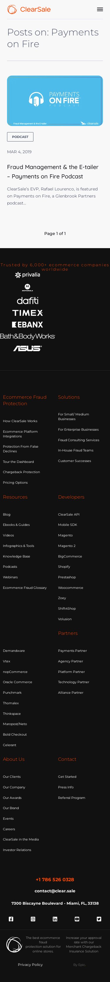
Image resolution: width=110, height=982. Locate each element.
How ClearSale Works (20, 421)
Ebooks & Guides (16, 525)
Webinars (10, 577)
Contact (67, 759)
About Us (14, 759)
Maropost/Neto (15, 724)
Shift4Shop (67, 608)
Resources (15, 497)
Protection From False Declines (20, 448)
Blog (7, 514)
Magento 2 (66, 546)
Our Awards (12, 798)
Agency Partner (70, 661)
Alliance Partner (70, 693)
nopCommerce (15, 672)
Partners (68, 633)
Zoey (62, 598)
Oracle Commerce (17, 682)
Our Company (14, 787)
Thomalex (11, 703)
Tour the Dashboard (18, 462)
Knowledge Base (16, 556)
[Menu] (100, 9)
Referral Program (71, 798)
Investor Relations (17, 850)
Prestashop (67, 577)
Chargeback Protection (21, 472)
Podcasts (10, 567)
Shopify (64, 567)
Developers (71, 497)
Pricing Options (15, 482)
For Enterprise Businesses (78, 429)
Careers (9, 829)
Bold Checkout (15, 734)
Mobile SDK (67, 525)
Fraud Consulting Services (78, 440)
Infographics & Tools (18, 546)
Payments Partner (72, 651)
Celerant (9, 745)
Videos (8, 535)
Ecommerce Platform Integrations (20, 433)
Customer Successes (74, 461)
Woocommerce (70, 588)
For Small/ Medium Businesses (73, 416)
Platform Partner (71, 672)
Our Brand (11, 808)
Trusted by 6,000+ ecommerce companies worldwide (55, 267)
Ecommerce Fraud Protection (25, 400)
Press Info (66, 787)
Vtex (6, 661)
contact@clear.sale (55, 891)
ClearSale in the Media (21, 839)
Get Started (67, 777)
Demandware (14, 651)
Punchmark (12, 693)
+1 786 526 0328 (55, 879)
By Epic (79, 965)
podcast (20, 137)
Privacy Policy (30, 964)
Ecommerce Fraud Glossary (25, 588)
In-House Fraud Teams (75, 450)
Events (8, 818)
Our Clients (12, 777)
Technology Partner (73, 682)
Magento (65, 535)
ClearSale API (68, 514)
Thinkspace (12, 714)
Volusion (65, 619)
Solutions (69, 397)
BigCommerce (70, 556)
